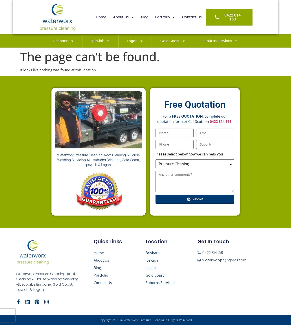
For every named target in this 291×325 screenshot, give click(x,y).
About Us (130, 17)
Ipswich (100, 41)
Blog (151, 17)
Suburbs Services (220, 41)
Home (108, 17)
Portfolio (172, 17)
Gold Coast (172, 41)
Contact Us (199, 17)
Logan (135, 41)
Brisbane (63, 41)
